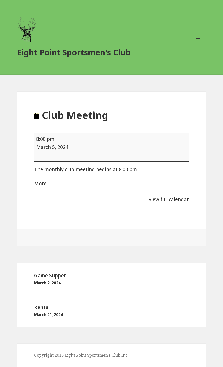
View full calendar (168, 199)
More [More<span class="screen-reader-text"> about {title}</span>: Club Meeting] (40, 183)
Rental (111, 311)
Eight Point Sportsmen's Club (74, 52)
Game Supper (111, 279)
